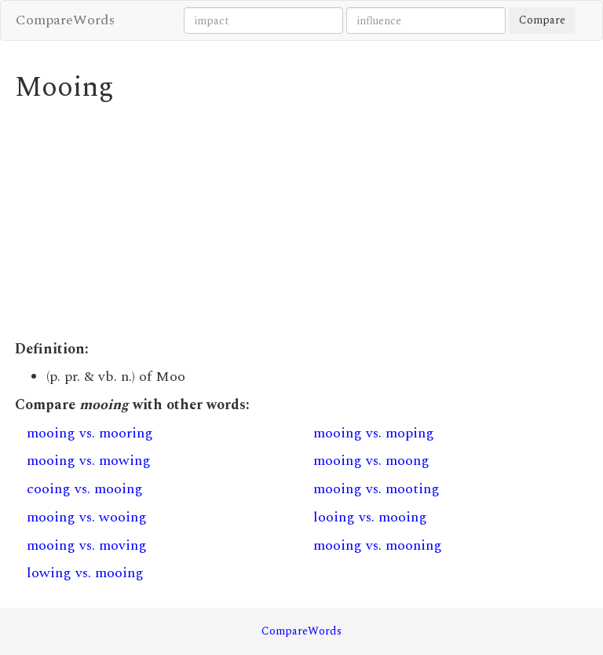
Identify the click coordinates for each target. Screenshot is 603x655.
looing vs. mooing (370, 517)
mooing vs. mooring (90, 433)
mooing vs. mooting (376, 488)
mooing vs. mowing (89, 460)
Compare (542, 20)
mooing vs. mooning (377, 545)
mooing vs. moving (87, 545)
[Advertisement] (301, 221)
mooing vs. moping (373, 433)
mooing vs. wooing (87, 517)
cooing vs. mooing (85, 488)
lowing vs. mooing (85, 573)
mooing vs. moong (371, 460)
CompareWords (65, 20)
